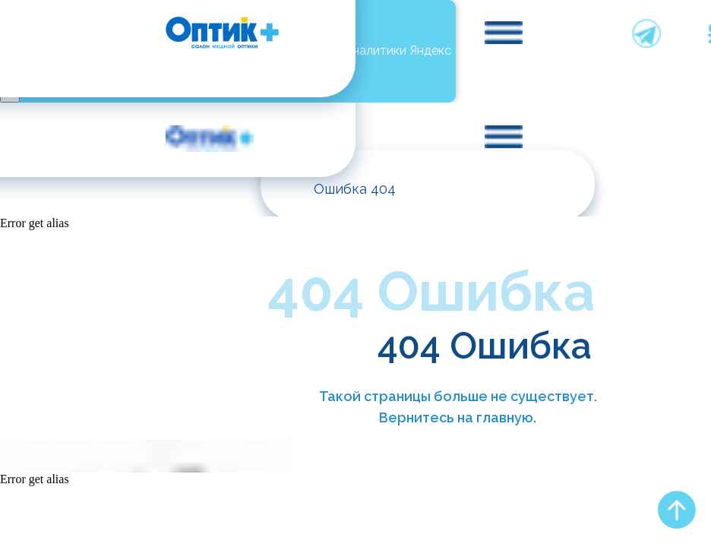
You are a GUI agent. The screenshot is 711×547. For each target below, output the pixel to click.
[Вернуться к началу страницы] (677, 510)
